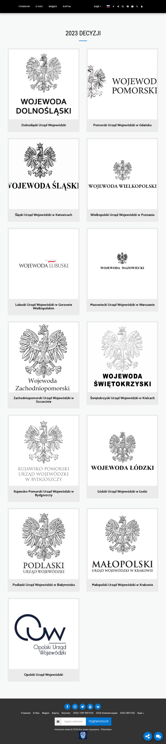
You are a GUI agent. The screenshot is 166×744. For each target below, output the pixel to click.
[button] (117, 6)
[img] (43, 84)
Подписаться (98, 721)
